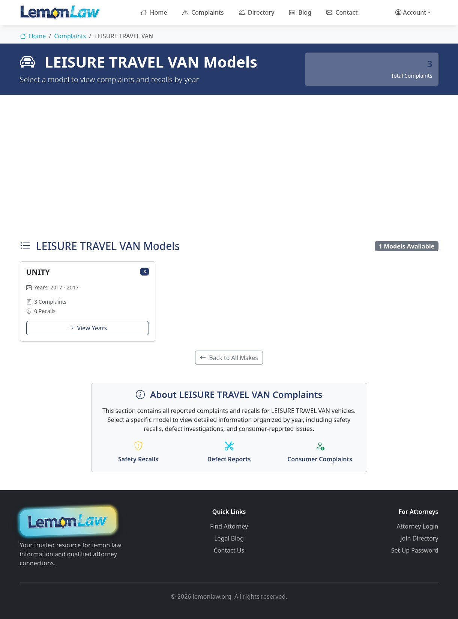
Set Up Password (414, 550)
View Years (87, 328)
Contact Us (229, 550)
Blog (300, 12)
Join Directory (419, 538)
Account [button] (410, 12)
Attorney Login (417, 526)
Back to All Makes (229, 358)
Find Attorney (229, 526)
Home (154, 12)
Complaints (203, 12)
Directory (257, 12)
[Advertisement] (229, 165)
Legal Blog (229, 538)
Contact (341, 12)
